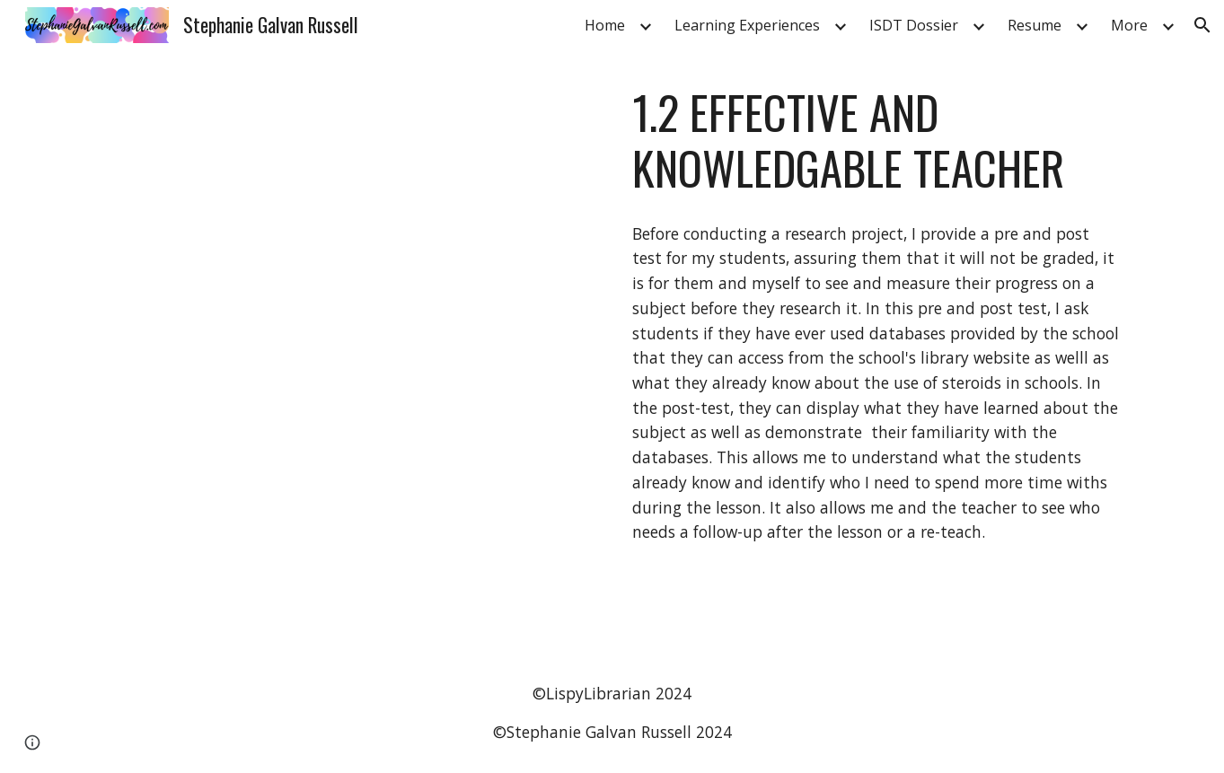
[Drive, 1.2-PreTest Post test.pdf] (345, 351)
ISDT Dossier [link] (913, 25)
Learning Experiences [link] (747, 25)
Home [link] (605, 25)
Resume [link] (1034, 25)
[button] (1202, 25)
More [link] (1129, 25)
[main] (877, 140)
